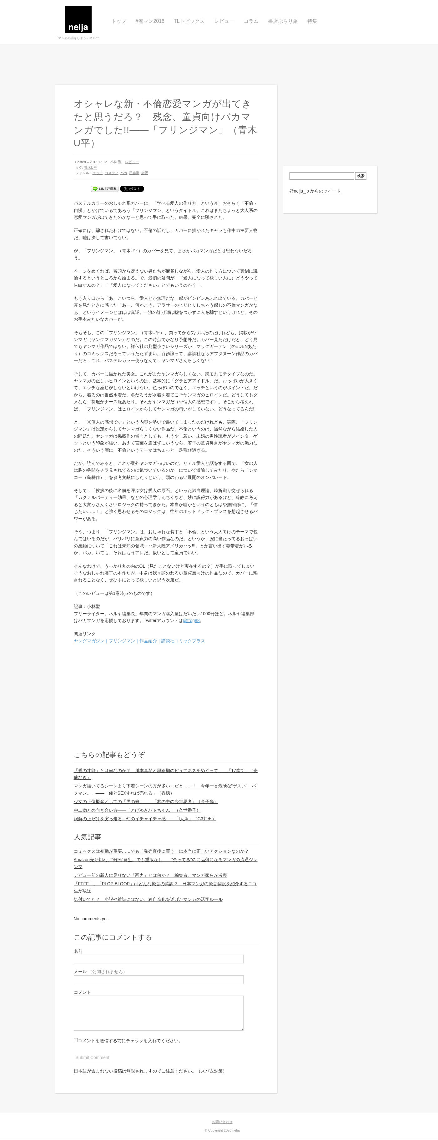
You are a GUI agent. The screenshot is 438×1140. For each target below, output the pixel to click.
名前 (78, 951)
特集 (312, 21)
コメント (82, 992)
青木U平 (90, 167)
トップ (118, 21)
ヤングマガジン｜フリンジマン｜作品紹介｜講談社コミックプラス (139, 640)
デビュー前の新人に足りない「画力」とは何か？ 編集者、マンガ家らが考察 (150, 875)
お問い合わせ (222, 1122)
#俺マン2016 (150, 21)
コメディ (111, 173)
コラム (251, 21)
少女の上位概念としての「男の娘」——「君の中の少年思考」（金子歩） (146, 801)
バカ (123, 173)
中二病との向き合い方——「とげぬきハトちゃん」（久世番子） (137, 810)
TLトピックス (189, 21)
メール (101, 971)
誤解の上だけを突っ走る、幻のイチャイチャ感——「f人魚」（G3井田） (145, 818)
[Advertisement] (219, 64)
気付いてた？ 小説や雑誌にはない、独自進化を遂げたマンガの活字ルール (148, 899)
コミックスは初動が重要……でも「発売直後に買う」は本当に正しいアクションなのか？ (161, 851)
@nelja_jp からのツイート (315, 190)
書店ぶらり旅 (283, 21)
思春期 (134, 173)
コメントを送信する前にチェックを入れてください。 (128, 1040)
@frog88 (191, 620)
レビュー (224, 21)
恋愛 (144, 173)
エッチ (98, 173)
